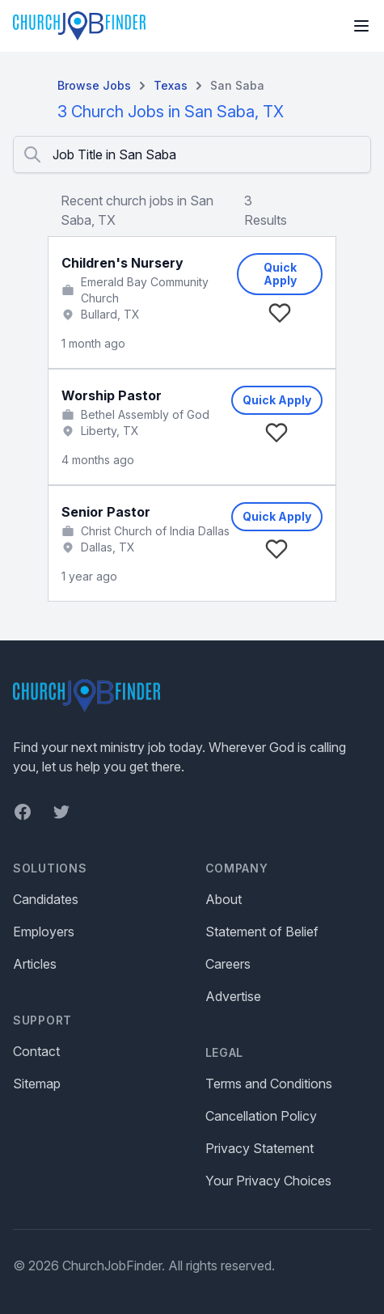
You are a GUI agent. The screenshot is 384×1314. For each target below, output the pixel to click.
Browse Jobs (94, 85)
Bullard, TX (110, 314)
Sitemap (37, 1083)
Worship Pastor (111, 395)
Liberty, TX (110, 430)
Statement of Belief (262, 931)
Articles (35, 964)
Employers (43, 931)
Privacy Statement (259, 1148)
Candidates (45, 899)
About (223, 899)
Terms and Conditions (268, 1083)
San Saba (237, 85)
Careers (228, 964)
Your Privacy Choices (268, 1180)
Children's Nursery (122, 263)
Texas (171, 85)
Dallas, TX (108, 547)
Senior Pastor (105, 512)
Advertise (233, 996)
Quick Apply (280, 273)
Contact (36, 1051)
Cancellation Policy (261, 1116)
